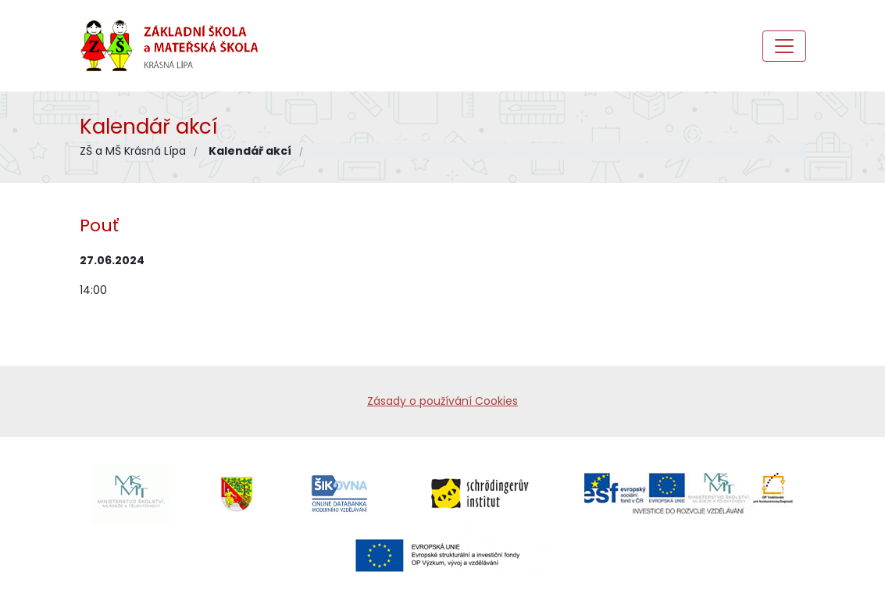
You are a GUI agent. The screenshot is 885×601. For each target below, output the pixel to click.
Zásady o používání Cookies (442, 401)
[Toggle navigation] (784, 46)
